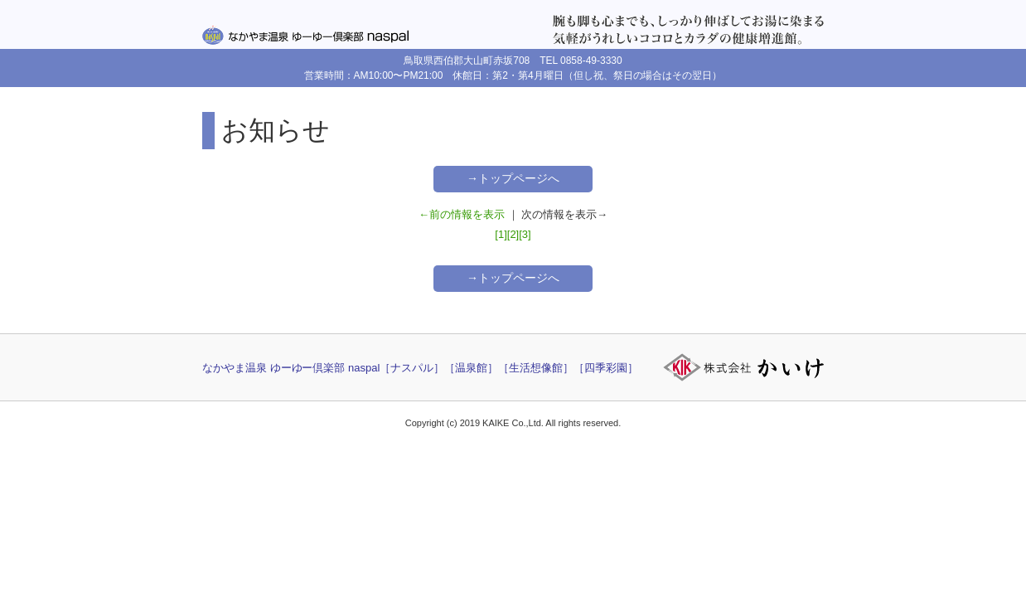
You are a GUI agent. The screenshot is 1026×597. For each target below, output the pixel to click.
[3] (524, 234)
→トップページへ (513, 178)
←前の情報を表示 (462, 214)
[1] (500, 234)
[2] (513, 234)
